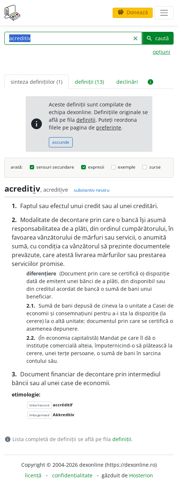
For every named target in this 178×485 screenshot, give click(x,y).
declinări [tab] (127, 81)
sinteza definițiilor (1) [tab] (36, 81)
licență (33, 475)
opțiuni (161, 51)
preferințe (108, 127)
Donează (132, 12)
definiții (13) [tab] (89, 81)
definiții (85, 119)
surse (155, 167)
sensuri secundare (55, 167)
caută (157, 38)
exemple (126, 167)
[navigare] (164, 12)
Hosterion (141, 475)
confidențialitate (72, 475)
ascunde (60, 142)
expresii (96, 167)
